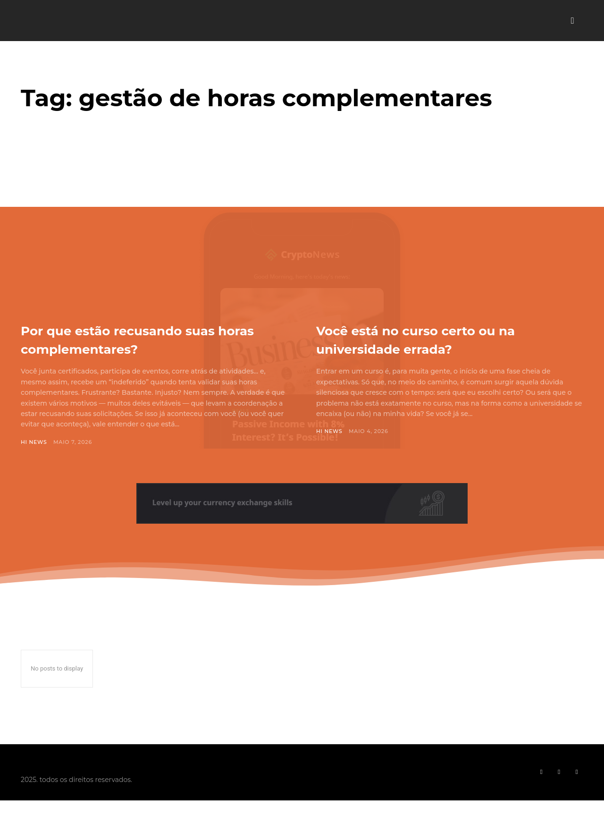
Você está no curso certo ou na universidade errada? (445, 339)
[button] (572, 21)
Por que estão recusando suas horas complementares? (146, 339)
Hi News (34, 442)
